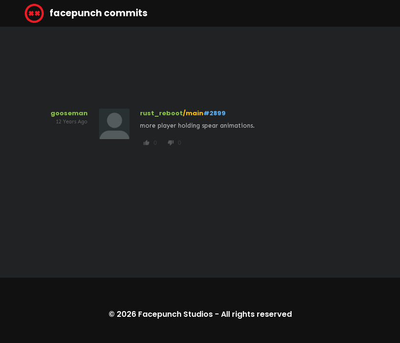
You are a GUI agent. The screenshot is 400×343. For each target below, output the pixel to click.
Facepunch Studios (175, 314)
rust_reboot (161, 113)
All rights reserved (256, 314)
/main (193, 113)
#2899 (214, 113)
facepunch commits (86, 13)
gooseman (69, 113)
